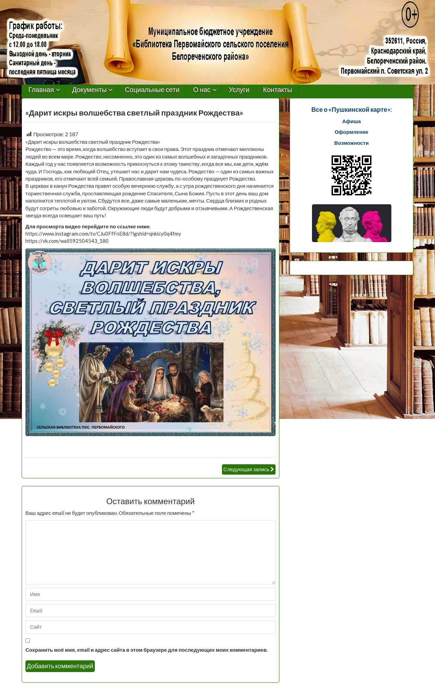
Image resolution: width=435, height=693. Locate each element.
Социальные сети (152, 90)
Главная (41, 90)
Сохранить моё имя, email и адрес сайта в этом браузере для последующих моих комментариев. (146, 650)
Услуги (239, 90)
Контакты (277, 90)
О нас (202, 90)
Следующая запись (246, 469)
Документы (89, 90)
